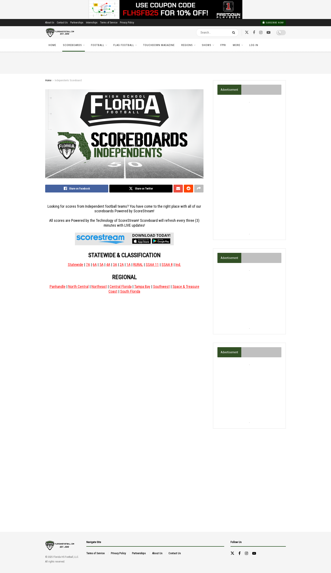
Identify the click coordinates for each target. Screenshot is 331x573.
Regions (187, 45)
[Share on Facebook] (76, 189)
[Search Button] (234, 32)
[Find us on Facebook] (254, 32)
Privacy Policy (127, 22)
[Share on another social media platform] (198, 189)
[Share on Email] (178, 189)
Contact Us (62, 22)
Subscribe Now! (273, 22)
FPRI (223, 45)
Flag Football (123, 45)
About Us (49, 22)
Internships (92, 22)
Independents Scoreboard (68, 80)
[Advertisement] (249, 167)
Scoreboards (72, 45)
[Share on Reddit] (188, 189)
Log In (253, 45)
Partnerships (76, 22)
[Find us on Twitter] (247, 32)
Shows (206, 45)
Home (52, 45)
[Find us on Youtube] (268, 32)
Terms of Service (108, 22)
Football (97, 45)
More (236, 45)
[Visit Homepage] (60, 32)
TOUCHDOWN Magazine (159, 45)
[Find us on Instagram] (260, 32)
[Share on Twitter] (140, 189)
